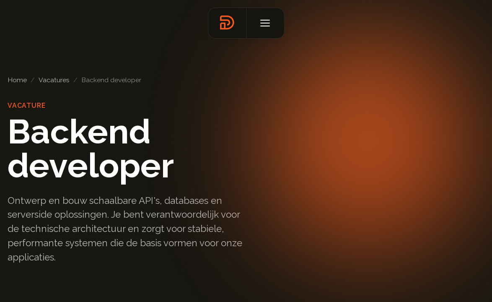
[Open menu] (265, 23)
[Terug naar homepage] (227, 23)
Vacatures (54, 80)
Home (17, 80)
